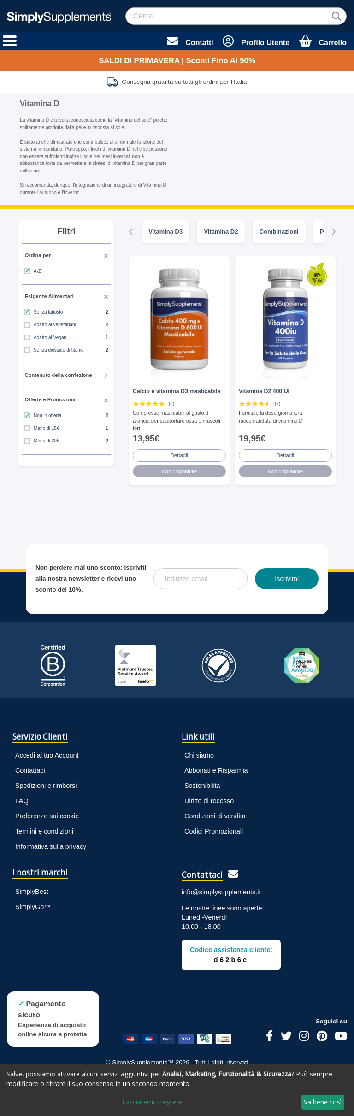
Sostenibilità (202, 785)
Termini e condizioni (44, 831)
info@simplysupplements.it (221, 892)
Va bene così (323, 1102)
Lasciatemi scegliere (152, 1102)
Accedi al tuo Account (47, 755)
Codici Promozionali (213, 831)
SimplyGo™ (33, 906)
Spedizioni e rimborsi (46, 785)
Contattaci (30, 770)
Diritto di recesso (209, 801)
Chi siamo (199, 755)
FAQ (22, 801)
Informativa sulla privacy (50, 846)
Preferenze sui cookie (47, 816)
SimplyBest (31, 891)
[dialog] (177, 1090)
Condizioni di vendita (215, 816)
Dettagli (179, 455)
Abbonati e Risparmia (216, 770)
